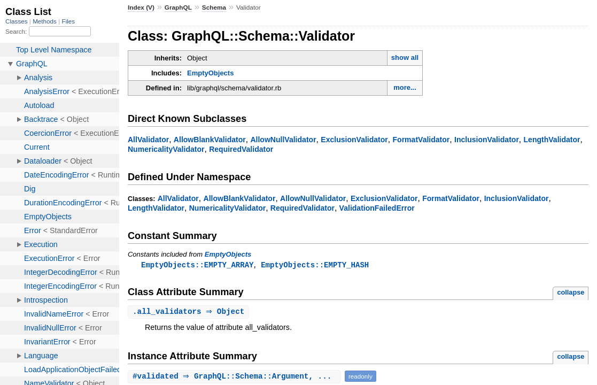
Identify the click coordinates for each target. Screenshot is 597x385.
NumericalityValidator (166, 149)
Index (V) (141, 7)
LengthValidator (552, 139)
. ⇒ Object (190, 312)
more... (404, 87)
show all (404, 57)
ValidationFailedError (377, 208)
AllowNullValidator (283, 139)
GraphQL (178, 7)
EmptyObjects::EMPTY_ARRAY (197, 265)
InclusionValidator (486, 139)
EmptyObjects (210, 73)
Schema (214, 7)
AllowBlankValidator (210, 139)
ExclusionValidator (354, 139)
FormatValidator (421, 139)
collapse (570, 293)
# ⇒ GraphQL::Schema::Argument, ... (236, 377)
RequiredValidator (241, 149)
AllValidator (148, 139)
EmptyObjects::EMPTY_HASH (315, 265)
